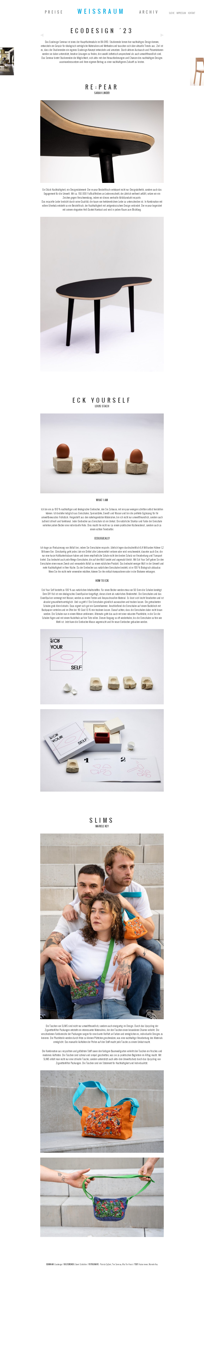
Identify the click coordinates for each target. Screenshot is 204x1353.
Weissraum (101, 11)
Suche (171, 13)
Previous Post (41, 35)
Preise (54, 12)
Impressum (181, 13)
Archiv (149, 12)
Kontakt (191, 13)
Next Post (162, 35)
